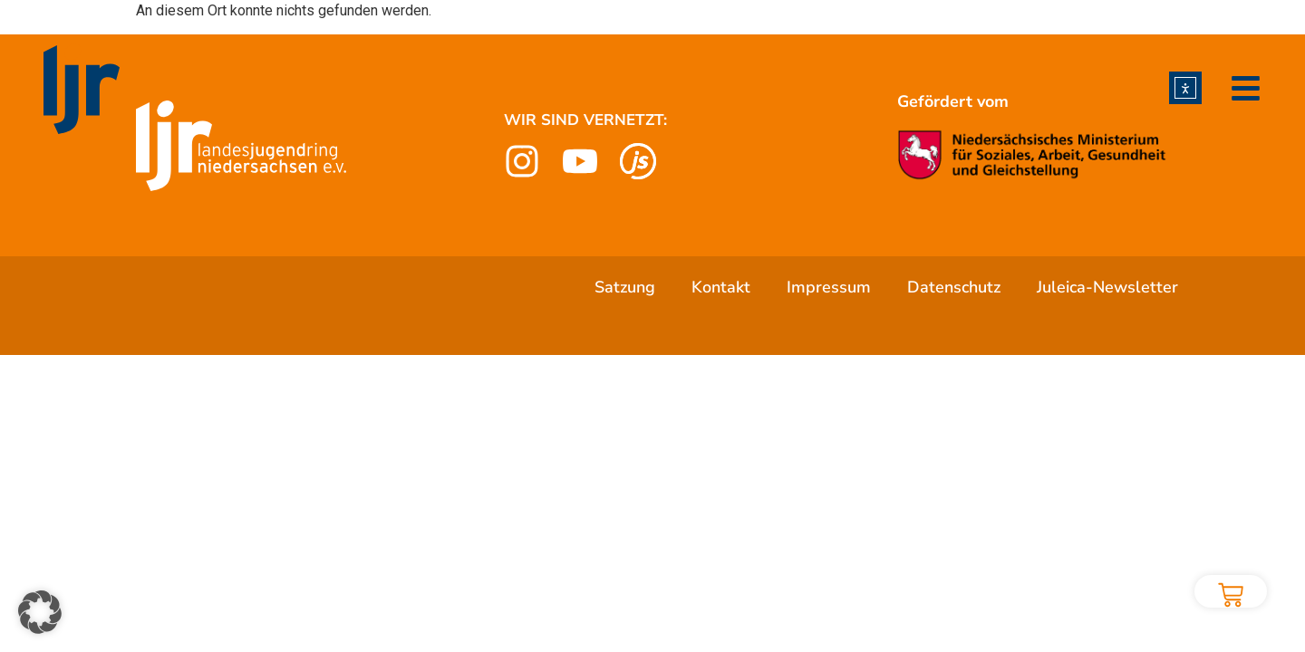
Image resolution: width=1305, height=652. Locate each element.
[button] (40, 612)
